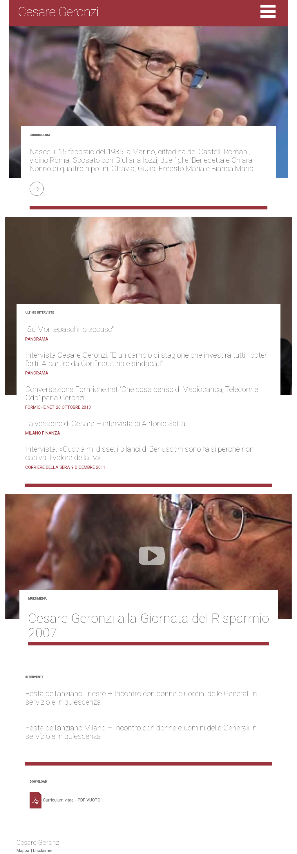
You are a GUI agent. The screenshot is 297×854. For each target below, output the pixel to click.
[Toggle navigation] (268, 12)
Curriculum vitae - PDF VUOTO (65, 800)
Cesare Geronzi (39, 842)
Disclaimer (43, 850)
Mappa (23, 850)
